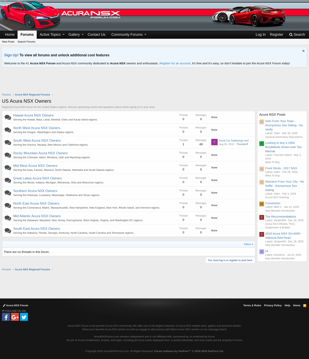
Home (10, 35)
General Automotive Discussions (284, 136)
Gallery (74, 35)
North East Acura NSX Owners (36, 203)
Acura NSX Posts (272, 114)
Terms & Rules (252, 305)
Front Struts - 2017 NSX (281, 168)
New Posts (8, 41)
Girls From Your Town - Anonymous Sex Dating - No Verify (284, 125)
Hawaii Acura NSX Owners (33, 115)
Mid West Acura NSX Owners (35, 166)
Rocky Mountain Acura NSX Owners (40, 153)
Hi (266, 251)
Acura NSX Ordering (277, 197)
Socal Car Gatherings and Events (238, 140)
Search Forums (26, 41)
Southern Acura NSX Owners (35, 191)
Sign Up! (11, 55)
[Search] (297, 35)
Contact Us (96, 35)
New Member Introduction (280, 210)
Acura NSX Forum (15, 305)
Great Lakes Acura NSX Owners (37, 178)
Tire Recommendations (280, 216)
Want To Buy (272, 162)
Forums (27, 35)
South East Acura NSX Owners (36, 229)
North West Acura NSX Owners (36, 128)
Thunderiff (242, 144)
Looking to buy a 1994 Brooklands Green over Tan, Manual (284, 147)
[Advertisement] (154, 83)
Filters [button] (247, 244)
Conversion (272, 203)
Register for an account (174, 63)
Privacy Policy (273, 305)
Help (287, 305)
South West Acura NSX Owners (37, 140)
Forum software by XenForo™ (189, 351)
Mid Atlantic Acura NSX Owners (37, 216)
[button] (63, 35)
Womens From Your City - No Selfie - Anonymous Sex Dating (284, 186)
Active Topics (50, 35)
